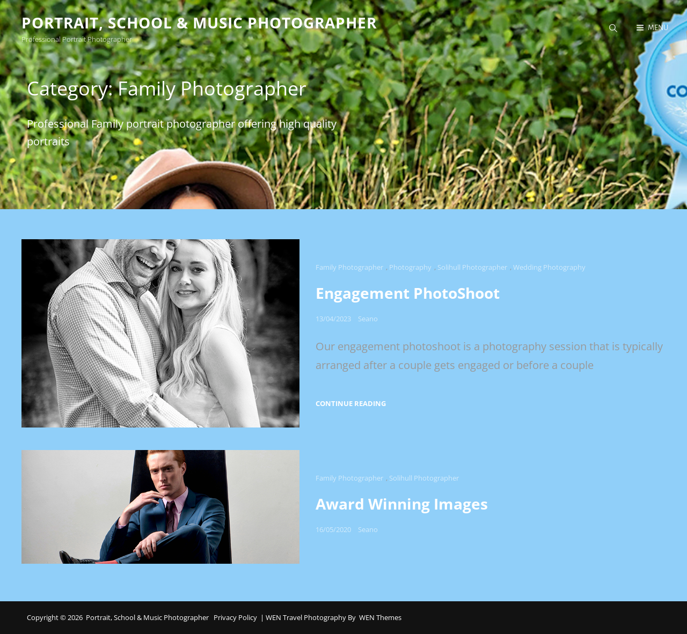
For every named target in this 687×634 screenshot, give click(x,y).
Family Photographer (349, 267)
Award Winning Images (402, 503)
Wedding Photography (549, 267)
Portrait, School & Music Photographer (199, 22)
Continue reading (351, 403)
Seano (368, 318)
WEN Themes (380, 617)
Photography (410, 267)
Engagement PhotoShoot (408, 293)
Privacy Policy (235, 617)
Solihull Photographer (472, 267)
